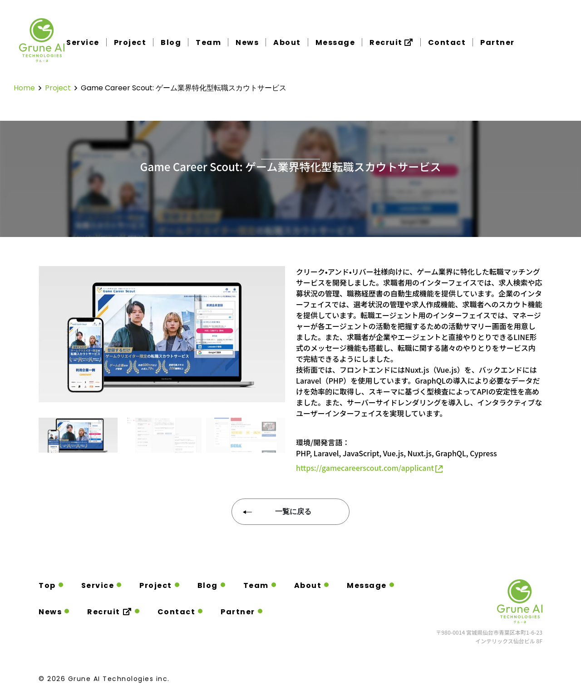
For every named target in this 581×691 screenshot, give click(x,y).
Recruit (391, 42)
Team (208, 42)
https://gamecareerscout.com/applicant (369, 467)
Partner (497, 42)
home (24, 88)
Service (82, 42)
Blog (171, 42)
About (287, 42)
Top (47, 585)
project (58, 88)
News (247, 42)
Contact (447, 42)
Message (335, 42)
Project (130, 42)
